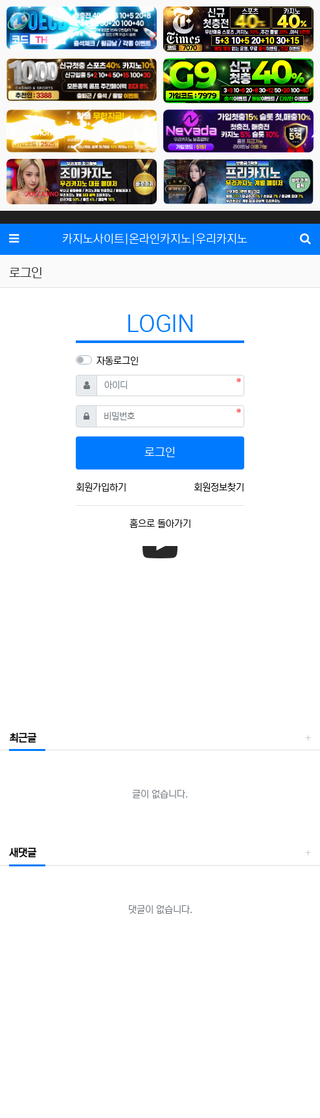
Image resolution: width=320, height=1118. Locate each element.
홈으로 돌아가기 (160, 523)
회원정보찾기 (219, 487)
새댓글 (22, 853)
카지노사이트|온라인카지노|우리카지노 (154, 239)
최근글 (22, 738)
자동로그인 (118, 360)
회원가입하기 (101, 487)
